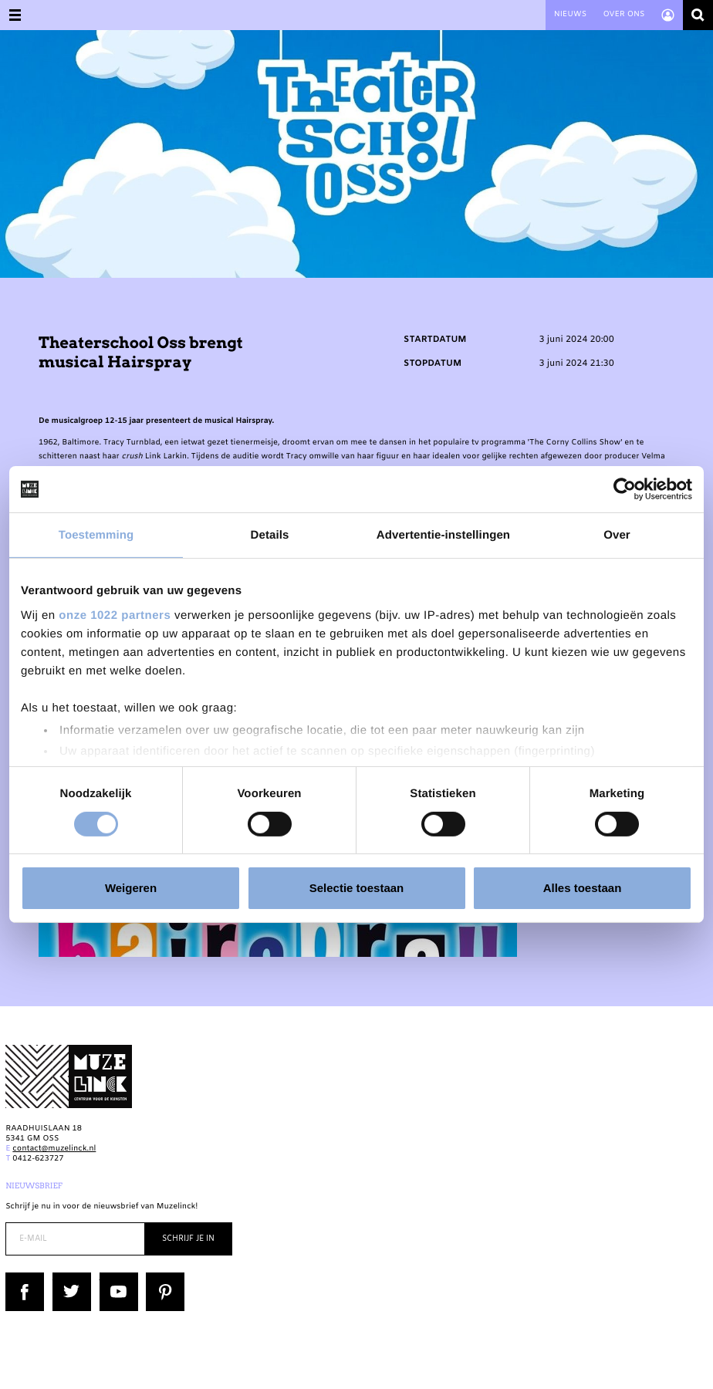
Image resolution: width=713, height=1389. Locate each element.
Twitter (66, 1277)
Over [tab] (616, 535)
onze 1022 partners (115, 614)
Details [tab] (270, 535)
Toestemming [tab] (96, 535)
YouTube (116, 1277)
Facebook (23, 1277)
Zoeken (698, 15)
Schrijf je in (188, 1239)
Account (668, 15)
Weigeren (131, 887)
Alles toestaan (582, 887)
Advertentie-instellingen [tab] (443, 535)
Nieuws (570, 15)
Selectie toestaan (356, 887)
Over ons (623, 15)
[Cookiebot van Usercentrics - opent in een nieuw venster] (624, 489)
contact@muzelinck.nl (54, 1149)
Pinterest (163, 1277)
